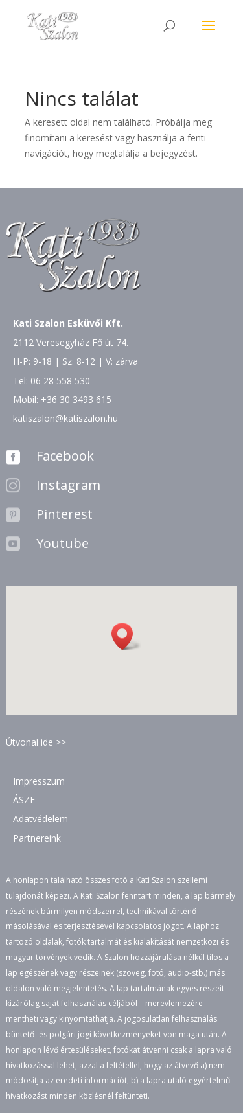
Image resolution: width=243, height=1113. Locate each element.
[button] (126, 636)
